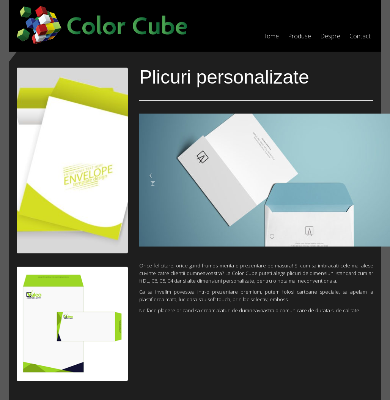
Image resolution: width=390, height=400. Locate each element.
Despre (330, 36)
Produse (299, 36)
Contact (360, 36)
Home (270, 36)
